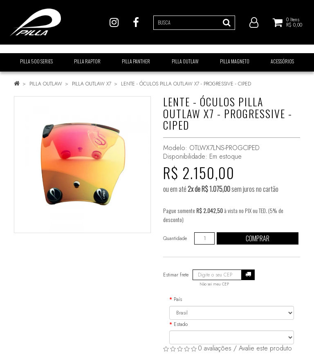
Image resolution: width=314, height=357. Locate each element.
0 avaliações (214, 348)
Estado (181, 324)
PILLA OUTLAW (45, 84)
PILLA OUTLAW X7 (91, 84)
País (178, 299)
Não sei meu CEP (214, 284)
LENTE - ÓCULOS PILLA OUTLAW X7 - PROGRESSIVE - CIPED (186, 84)
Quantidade (175, 238)
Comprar (257, 238)
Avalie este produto (265, 348)
